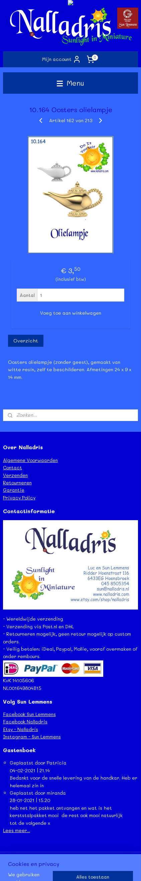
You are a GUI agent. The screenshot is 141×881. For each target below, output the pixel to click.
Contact (12, 467)
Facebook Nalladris (25, 721)
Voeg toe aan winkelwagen (70, 313)
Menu (70, 82)
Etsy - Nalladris (20, 729)
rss (82, 857)
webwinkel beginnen (107, 857)
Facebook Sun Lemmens (29, 714)
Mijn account (61, 59)
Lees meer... (16, 830)
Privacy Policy (19, 497)
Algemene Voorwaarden (30, 460)
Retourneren (17, 482)
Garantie (13, 490)
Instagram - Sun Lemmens (32, 736)
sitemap (67, 857)
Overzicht (25, 340)
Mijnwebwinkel (82, 868)
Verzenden (15, 475)
